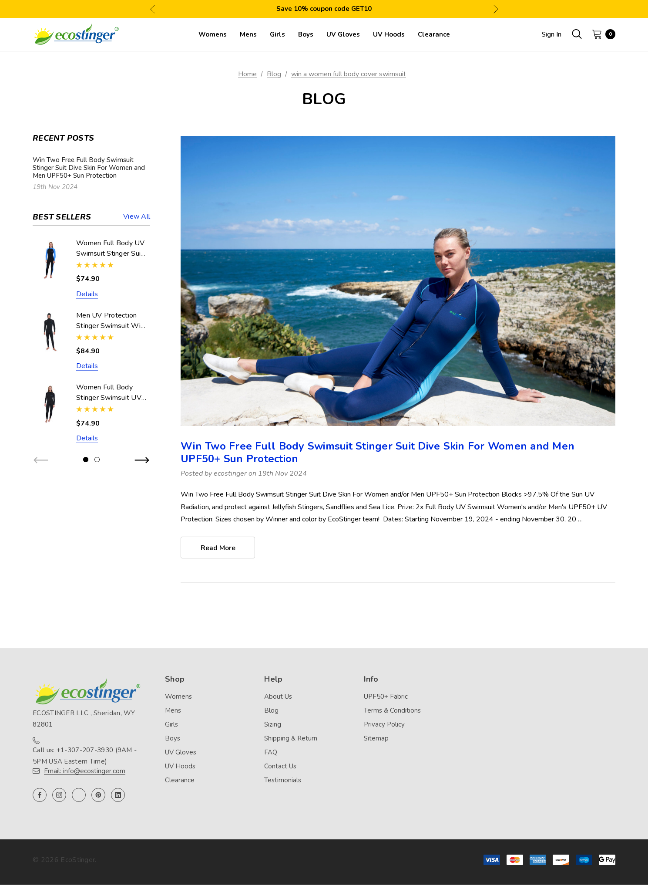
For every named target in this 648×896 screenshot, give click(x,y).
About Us (278, 697)
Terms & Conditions (392, 711)
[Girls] (277, 34)
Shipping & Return (290, 738)
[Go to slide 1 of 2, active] (85, 459)
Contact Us (280, 766)
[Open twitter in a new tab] (79, 795)
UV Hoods (180, 766)
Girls (171, 724)
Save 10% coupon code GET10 (324, 9)
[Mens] (248, 34)
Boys (172, 738)
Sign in (551, 34)
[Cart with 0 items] (601, 34)
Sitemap (376, 738)
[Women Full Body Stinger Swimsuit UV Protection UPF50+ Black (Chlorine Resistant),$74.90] (50, 404)
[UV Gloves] (343, 34)
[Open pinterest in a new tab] (98, 795)
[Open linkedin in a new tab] (118, 795)
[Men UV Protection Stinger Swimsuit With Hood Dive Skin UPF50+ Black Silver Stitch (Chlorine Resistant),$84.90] (50, 332)
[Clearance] (434, 34)
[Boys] (306, 34)
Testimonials (282, 780)
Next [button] (495, 9)
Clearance (180, 780)
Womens (178, 697)
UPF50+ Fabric (386, 697)
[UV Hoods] (388, 34)
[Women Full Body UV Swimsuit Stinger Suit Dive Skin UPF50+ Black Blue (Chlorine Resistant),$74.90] (50, 259)
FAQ (270, 752)
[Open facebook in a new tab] (40, 795)
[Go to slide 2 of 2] (97, 459)
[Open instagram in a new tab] (59, 795)
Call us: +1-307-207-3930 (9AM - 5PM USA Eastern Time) (85, 756)
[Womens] (212, 34)
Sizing (272, 724)
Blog (271, 711)
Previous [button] (152, 9)
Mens (173, 711)
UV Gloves (180, 752)
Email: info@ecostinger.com (84, 771)
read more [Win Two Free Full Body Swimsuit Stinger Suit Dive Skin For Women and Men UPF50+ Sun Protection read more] (218, 548)
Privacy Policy (384, 724)
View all (136, 217)
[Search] (577, 34)
